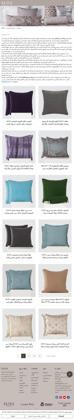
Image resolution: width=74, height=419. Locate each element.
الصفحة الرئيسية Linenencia (34, 390)
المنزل (21, 372)
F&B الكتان (34, 380)
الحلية (21, 380)
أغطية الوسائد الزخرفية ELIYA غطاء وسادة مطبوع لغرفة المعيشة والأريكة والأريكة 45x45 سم (55, 123)
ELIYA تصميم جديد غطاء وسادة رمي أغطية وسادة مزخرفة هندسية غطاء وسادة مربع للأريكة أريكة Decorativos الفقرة (55, 256)
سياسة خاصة (68, 412)
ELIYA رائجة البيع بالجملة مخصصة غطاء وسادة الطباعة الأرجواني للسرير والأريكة (18, 167)
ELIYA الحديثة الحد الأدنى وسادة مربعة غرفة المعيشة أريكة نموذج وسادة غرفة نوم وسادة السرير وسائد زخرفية (55, 345)
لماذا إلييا (45, 372)
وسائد (18, 28)
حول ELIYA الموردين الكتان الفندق (23, 385)
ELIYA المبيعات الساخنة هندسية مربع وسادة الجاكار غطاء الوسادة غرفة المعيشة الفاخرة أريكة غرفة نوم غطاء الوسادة (55, 212)
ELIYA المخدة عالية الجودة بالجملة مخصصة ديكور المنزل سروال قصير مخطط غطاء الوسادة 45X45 (19, 123)
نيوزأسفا (45, 381)
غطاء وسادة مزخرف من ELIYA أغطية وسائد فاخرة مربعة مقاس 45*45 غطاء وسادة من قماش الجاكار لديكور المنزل (55, 301)
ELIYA (2, 28)
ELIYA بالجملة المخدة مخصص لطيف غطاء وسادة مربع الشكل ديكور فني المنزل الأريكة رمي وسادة (19, 301)
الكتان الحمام (34, 377)
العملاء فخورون (47, 375)
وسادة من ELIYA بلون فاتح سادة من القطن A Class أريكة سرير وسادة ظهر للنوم (19, 345)
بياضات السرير (11, 28)
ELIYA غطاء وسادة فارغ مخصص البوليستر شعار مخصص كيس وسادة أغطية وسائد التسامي (19, 256)
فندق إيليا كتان (5, 81)
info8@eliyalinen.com (61, 383)
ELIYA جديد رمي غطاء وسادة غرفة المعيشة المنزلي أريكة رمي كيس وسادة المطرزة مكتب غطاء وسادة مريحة (19, 212)
